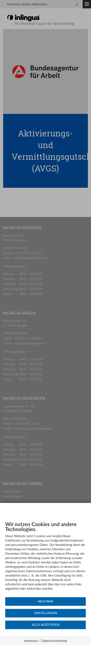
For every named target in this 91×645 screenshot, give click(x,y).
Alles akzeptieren (45, 624)
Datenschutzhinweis (54, 640)
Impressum (31, 640)
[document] (45, 559)
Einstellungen (45, 613)
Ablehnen (45, 601)
